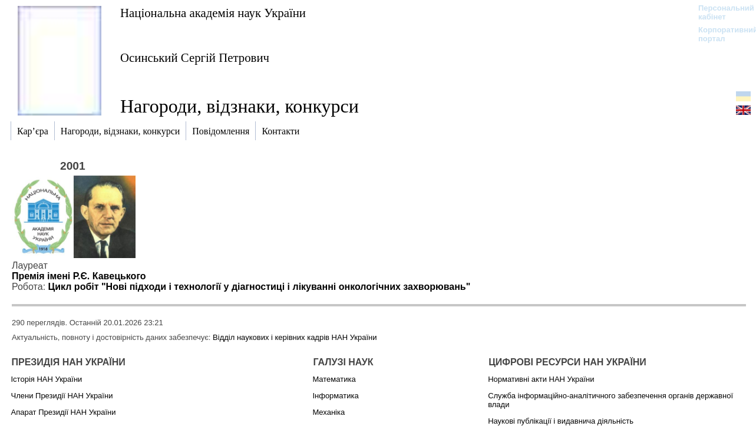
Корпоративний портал (720, 34)
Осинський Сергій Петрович (194, 57)
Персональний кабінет (720, 12)
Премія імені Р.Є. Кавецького (79, 276)
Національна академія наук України (213, 12)
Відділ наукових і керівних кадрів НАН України (295, 337)
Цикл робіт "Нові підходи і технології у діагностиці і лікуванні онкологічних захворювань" (259, 287)
